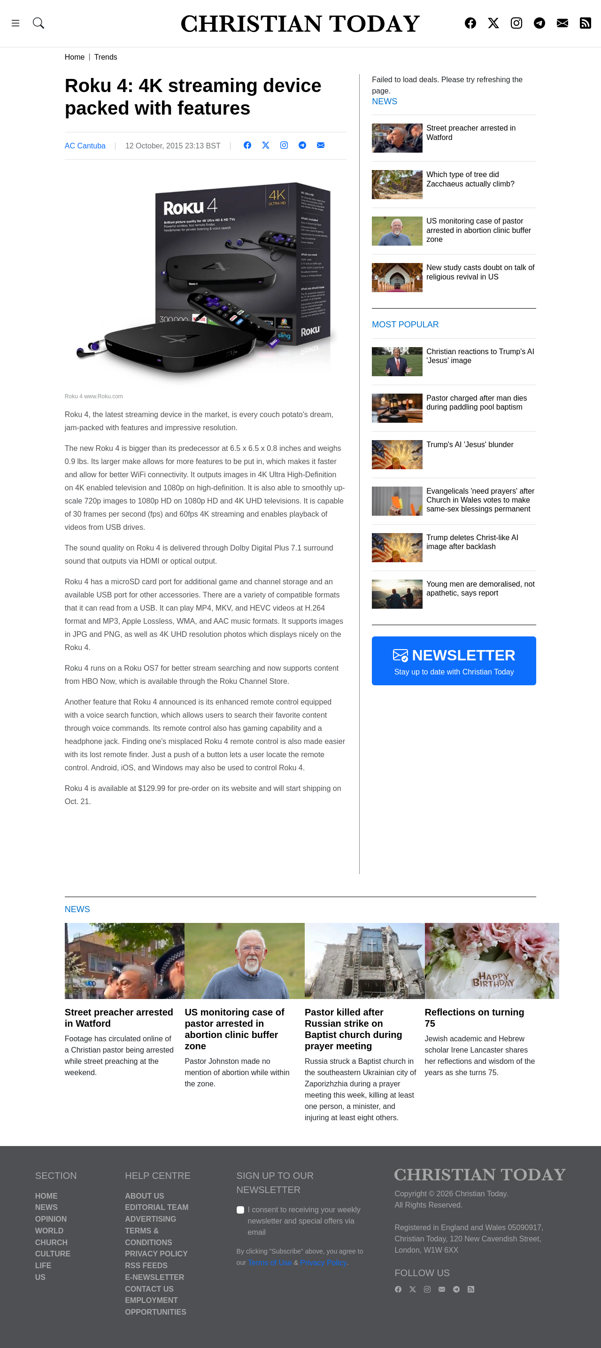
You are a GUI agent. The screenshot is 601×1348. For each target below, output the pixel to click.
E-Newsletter (154, 1277)
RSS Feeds (146, 1266)
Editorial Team (156, 1207)
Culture (52, 1254)
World (49, 1231)
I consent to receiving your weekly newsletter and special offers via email (304, 1221)
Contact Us (149, 1289)
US (40, 1277)
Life (43, 1266)
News (46, 1207)
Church (51, 1242)
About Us (144, 1196)
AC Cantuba (85, 146)
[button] (15, 25)
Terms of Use (270, 1263)
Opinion (51, 1219)
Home (75, 57)
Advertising (150, 1219)
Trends (105, 57)
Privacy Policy (156, 1254)
